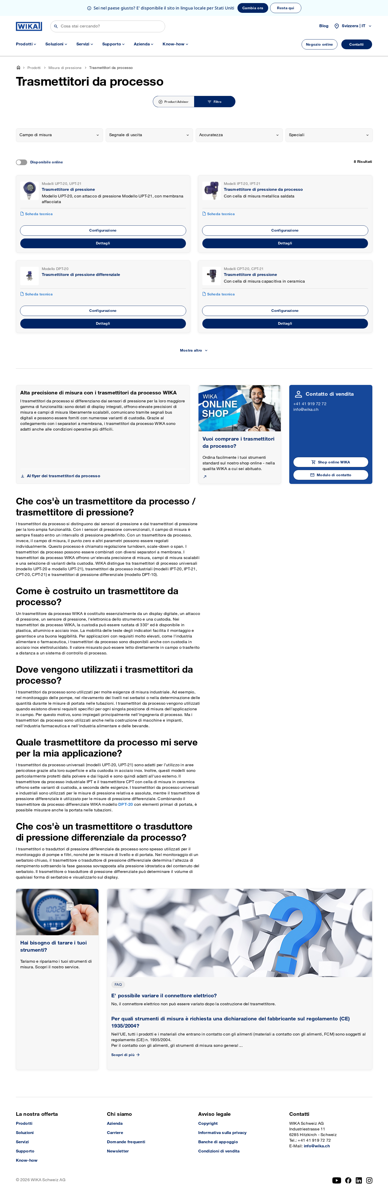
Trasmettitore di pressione (68, 189)
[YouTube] (336, 1180)
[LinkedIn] (359, 1180)
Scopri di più (126, 1055)
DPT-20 (126, 804)
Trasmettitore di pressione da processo (263, 189)
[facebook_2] (348, 1180)
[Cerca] (107, 26)
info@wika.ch (306, 409)
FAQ (118, 984)
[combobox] (59, 135)
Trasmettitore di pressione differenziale (81, 274)
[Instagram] (369, 1180)
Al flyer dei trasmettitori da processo (63, 476)
